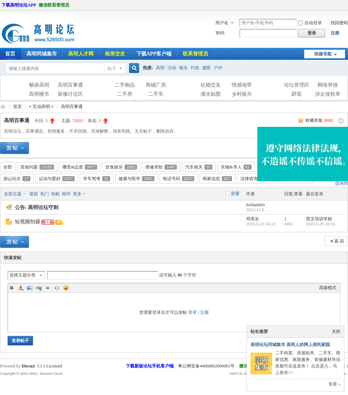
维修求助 (161, 167)
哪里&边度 (79, 167)
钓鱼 (195, 67)
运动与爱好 (57, 178)
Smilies (66, 287)
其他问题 (37, 167)
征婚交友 (210, 85)
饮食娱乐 (121, 167)
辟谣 (296, 94)
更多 (77, 193)
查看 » (334, 384)
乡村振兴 (242, 94)
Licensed (54, 366)
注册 (335, 33)
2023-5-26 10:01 (320, 224)
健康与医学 (136, 178)
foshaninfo (255, 204)
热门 (44, 193)
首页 (17, 106)
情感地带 (242, 85)
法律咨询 (256, 178)
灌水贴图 (210, 94)
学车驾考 (96, 178)
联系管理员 (195, 54)
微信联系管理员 (54, 5)
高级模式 (327, 287)
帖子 (112, 68)
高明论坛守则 (43, 207)
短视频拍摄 (27, 221)
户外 (218, 67)
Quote (47, 287)
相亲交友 (115, 54)
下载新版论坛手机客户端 (150, 366)
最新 (33, 193)
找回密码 (339, 22)
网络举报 (328, 85)
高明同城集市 (41, 54)
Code (57, 287)
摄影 (206, 67)
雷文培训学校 (319, 218)
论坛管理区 (296, 85)
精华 (66, 193)
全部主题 (12, 193)
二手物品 (125, 85)
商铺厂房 (156, 85)
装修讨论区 (70, 94)
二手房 (124, 94)
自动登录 (310, 22)
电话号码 (178, 178)
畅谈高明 (39, 85)
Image (29, 287)
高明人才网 (81, 54)
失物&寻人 (236, 167)
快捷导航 (323, 54)
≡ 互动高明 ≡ (41, 106)
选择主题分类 (22, 275)
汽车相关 (198, 167)
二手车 (155, 94)
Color (20, 287)
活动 (171, 67)
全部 (7, 167)
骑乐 (183, 67)
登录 (192, 312)
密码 (220, 33)
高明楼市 (39, 94)
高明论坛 (3, 106)
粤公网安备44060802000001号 (206, 366)
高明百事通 (70, 85)
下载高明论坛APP (18, 5)
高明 (160, 67)
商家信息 (217, 178)
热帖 (55, 193)
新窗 (235, 193)
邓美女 (252, 218)
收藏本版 (319, 120)
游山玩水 (16, 178)
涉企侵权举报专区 (327, 95)
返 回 (339, 241)
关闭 (336, 331)
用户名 (221, 22)
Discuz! (29, 366)
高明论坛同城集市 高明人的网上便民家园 (290, 344)
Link (38, 287)
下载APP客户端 (153, 54)
